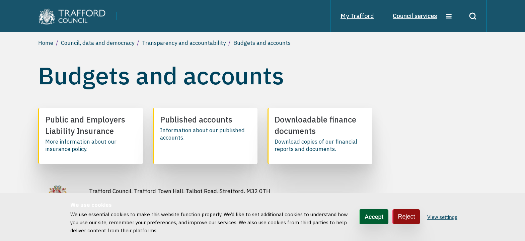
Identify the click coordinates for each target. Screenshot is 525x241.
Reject (406, 217)
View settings (442, 217)
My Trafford (357, 16)
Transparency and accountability (184, 43)
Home (45, 43)
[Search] (473, 16)
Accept (374, 217)
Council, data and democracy (97, 43)
